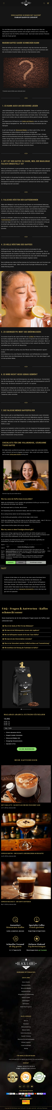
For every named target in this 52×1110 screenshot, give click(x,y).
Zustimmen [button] (11, 562)
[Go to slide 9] (29, 709)
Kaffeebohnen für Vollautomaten (26, 994)
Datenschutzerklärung (26, 1033)
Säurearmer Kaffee (26, 985)
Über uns (26, 1020)
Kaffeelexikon (26, 1003)
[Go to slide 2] (22, 709)
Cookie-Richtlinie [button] (12, 554)
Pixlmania (44, 1108)
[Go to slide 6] (26, 709)
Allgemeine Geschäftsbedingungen (26, 1039)
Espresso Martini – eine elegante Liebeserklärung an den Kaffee (22, 853)
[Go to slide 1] (21, 709)
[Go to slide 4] (24, 709)
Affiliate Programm (26, 1042)
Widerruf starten (26, 1030)
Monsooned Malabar (26, 988)
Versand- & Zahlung (26, 1036)
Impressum (26, 1023)
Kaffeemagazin (26, 1000)
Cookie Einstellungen (26, 1045)
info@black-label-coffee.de (28, 1068)
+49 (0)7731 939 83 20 (29, 1066)
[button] (44, 3)
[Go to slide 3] (23, 709)
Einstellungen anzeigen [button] (36, 562)
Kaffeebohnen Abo (26, 991)
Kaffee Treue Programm (26, 1006)
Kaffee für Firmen (26, 997)
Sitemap (26, 1048)
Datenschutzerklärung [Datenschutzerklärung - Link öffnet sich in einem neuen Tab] (11, 551)
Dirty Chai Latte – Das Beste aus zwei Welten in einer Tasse (20, 805)
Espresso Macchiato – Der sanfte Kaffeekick (16, 901)
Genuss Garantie (26, 982)
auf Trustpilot (42, 950)
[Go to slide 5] (25, 709)
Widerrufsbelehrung (26, 1027)
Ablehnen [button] (20, 562)
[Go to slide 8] (28, 709)
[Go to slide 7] (27, 709)
